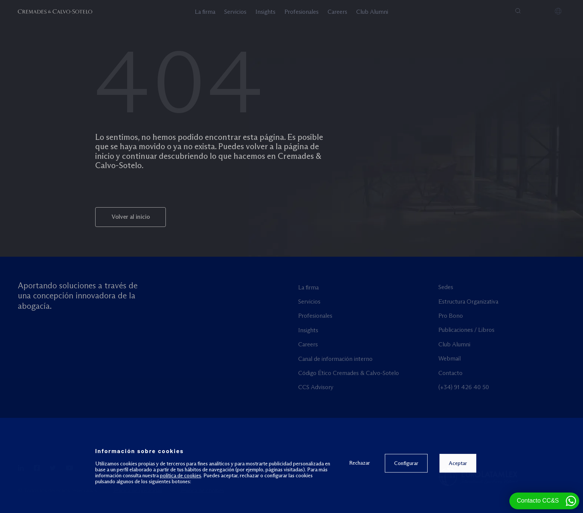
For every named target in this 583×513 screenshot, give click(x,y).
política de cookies (180, 508)
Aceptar (457, 496)
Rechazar (359, 495)
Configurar (406, 496)
